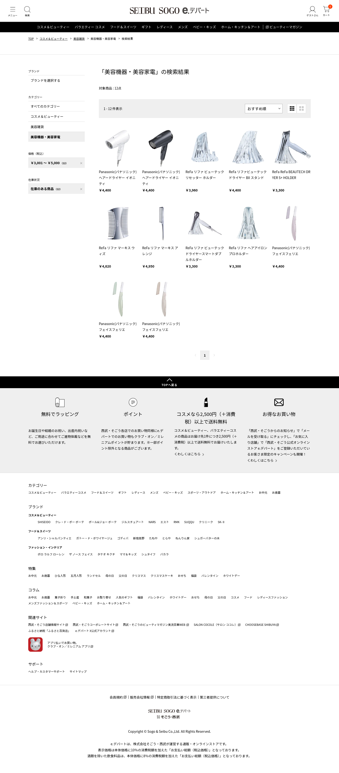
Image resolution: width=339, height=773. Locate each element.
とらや (166, 538)
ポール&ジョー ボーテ (103, 522)
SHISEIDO (44, 522)
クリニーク (206, 522)
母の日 (109, 576)
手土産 (75, 597)
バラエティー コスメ (90, 29)
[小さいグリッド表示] (292, 110)
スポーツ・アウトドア (202, 493)
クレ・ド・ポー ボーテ (69, 522)
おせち (182, 576)
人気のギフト (124, 597)
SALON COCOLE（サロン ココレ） (215, 625)
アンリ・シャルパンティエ (54, 538)
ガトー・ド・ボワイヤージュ (94, 538)
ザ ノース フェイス (81, 554)
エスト (164, 522)
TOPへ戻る (169, 385)
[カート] (326, 13)
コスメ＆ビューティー (53, 29)
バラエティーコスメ (73, 493)
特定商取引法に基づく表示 (177, 697)
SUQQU (189, 522)
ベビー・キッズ (204, 29)
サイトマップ (78, 671)
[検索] (28, 13)
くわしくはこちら (187, 454)
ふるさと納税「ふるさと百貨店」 (49, 631)
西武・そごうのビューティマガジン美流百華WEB (154, 625)
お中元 (263, 493)
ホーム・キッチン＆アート (240, 29)
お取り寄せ (104, 597)
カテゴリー (37, 485)
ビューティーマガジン (286, 29)
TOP (31, 40)
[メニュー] (13, 13)
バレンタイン (209, 576)
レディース (165, 29)
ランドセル (94, 576)
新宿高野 (138, 538)
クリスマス (139, 576)
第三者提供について (215, 697)
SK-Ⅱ (221, 522)
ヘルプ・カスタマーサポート (46, 671)
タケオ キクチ (106, 554)
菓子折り (60, 597)
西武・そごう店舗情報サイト (46, 625)
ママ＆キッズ (128, 554)
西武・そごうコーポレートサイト (94, 625)
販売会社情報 (140, 697)
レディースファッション (272, 597)
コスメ (235, 597)
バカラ (164, 554)
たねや (153, 538)
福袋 (194, 576)
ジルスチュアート (132, 522)
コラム (34, 590)
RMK (176, 522)
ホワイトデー (231, 576)
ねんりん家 (182, 538)
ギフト (146, 29)
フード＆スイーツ (123, 29)
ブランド (35, 506)
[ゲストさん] (311, 13)
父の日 (123, 576)
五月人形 (76, 576)
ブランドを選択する (45, 82)
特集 (32, 568)
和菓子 (88, 597)
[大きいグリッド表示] (301, 110)
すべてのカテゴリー (45, 108)
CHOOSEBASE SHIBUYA (260, 625)
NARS (152, 522)
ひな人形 (60, 576)
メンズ (183, 29)
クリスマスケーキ (162, 576)
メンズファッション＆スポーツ (48, 603)
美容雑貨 (79, 40)
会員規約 (116, 697)
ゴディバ (122, 538)
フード (248, 597)
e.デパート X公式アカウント (93, 631)
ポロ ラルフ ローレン (51, 554)
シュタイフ (148, 554)
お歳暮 (276, 493)
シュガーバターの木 (207, 538)
